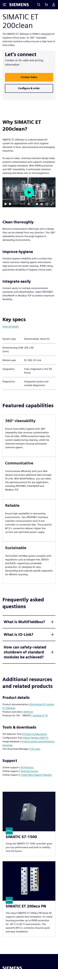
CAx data (35, 748)
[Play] (5, 204)
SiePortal (28, 711)
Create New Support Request (36, 774)
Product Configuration (35, 734)
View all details (10, 326)
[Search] (39, 5)
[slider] (14, 203)
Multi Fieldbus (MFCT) (36, 737)
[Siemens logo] (19, 4)
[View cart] (46, 5)
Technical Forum (29, 771)
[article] (29, 435)
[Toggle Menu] (4, 4)
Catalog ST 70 (40, 715)
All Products (27, 767)
